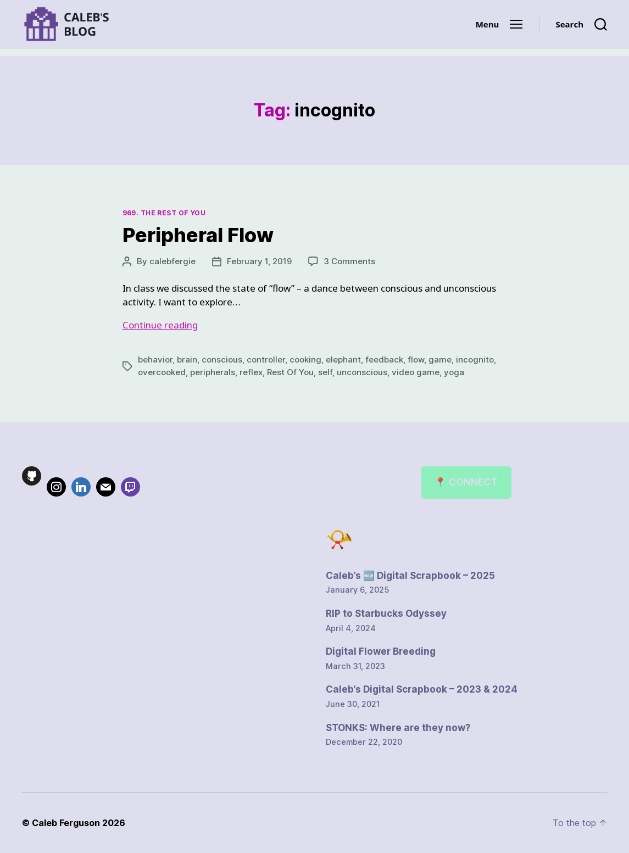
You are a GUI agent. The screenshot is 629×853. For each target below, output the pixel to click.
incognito (475, 359)
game (440, 359)
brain (187, 359)
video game (415, 372)
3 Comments (349, 261)
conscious (222, 359)
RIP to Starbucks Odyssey (386, 613)
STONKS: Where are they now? (398, 727)
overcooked (162, 372)
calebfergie (172, 261)
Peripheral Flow (198, 235)
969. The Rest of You (164, 213)
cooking (305, 359)
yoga (454, 372)
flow (416, 359)
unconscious (362, 372)
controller (266, 359)
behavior (155, 359)
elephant (343, 359)
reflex (251, 372)
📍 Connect (466, 482)
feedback (384, 359)
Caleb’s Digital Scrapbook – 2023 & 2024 (421, 689)
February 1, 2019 (259, 261)
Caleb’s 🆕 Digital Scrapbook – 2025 (410, 575)
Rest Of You (290, 372)
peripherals (212, 372)
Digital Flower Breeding (381, 651)
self (325, 372)
